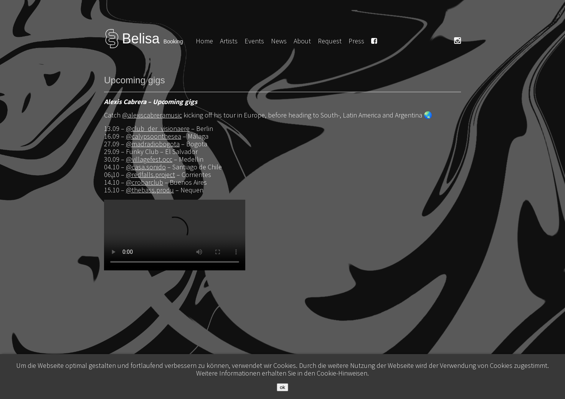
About (302, 40)
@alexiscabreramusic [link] (152, 115)
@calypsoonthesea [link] (153, 136)
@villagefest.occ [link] (149, 159)
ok (282, 387)
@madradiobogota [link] (153, 143)
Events (254, 40)
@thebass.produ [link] (150, 189)
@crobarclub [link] (144, 182)
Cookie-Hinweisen (342, 373)
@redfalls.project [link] (150, 174)
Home (204, 40)
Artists (229, 40)
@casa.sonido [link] (146, 166)
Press (356, 40)
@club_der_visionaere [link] (158, 128)
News (279, 40)
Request (330, 40)
